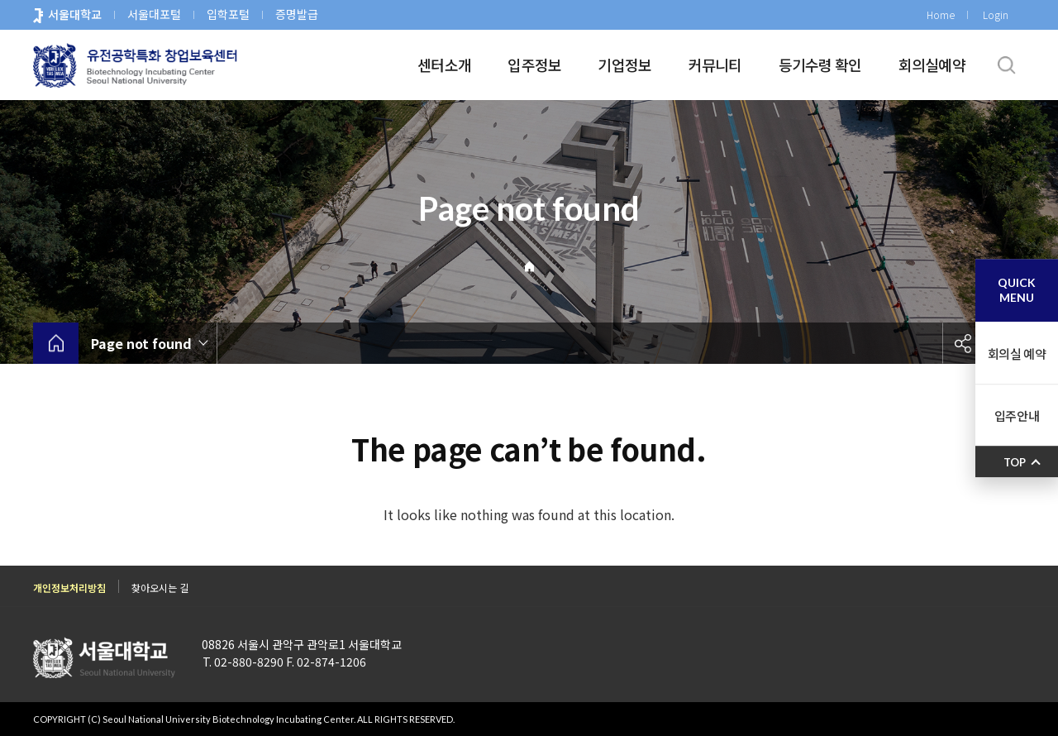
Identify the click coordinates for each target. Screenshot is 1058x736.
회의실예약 (931, 64)
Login (995, 14)
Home (941, 14)
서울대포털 (154, 14)
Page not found (141, 343)
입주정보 (534, 64)
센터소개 (444, 64)
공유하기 (963, 343)
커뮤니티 (715, 64)
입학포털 (228, 14)
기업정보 (624, 64)
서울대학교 (75, 14)
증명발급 (296, 14)
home (56, 343)
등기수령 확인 (820, 64)
